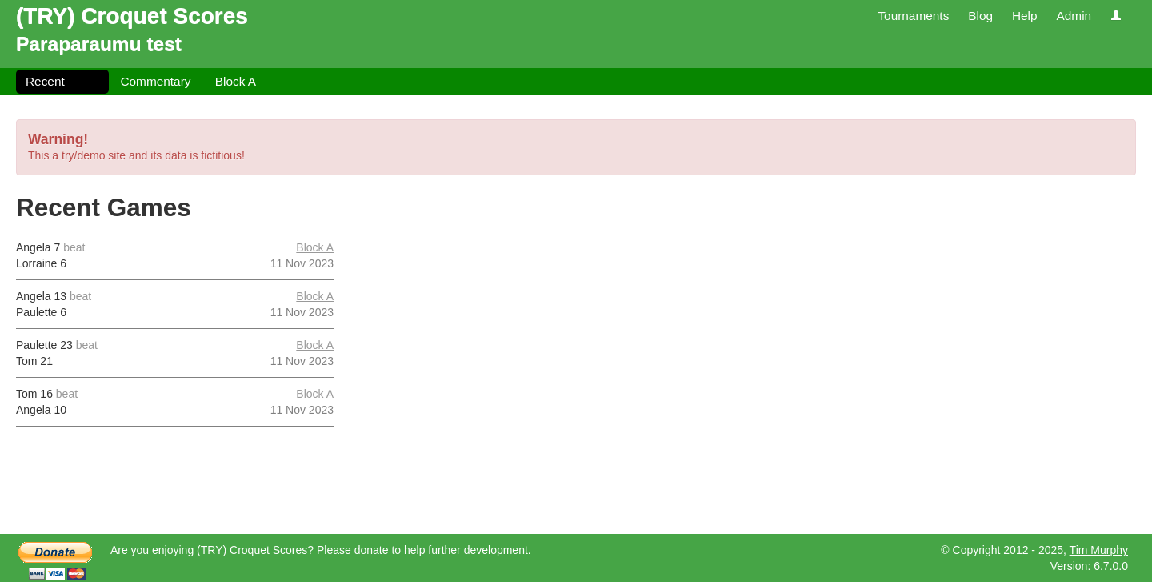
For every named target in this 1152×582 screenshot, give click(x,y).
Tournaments (913, 15)
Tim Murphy (1099, 550)
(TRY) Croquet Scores (132, 15)
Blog (980, 15)
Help (1025, 15)
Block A (235, 81)
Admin (1073, 15)
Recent (45, 81)
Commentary (155, 81)
